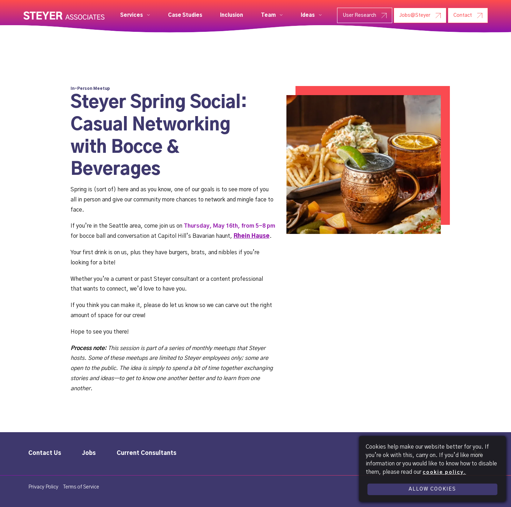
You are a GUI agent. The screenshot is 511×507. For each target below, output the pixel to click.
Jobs (89, 453)
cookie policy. (444, 472)
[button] (135, 15)
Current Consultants (146, 453)
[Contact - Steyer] (468, 15)
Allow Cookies (432, 489)
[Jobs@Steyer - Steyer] (420, 15)
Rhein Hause (252, 236)
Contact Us (44, 453)
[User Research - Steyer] (364, 15)
